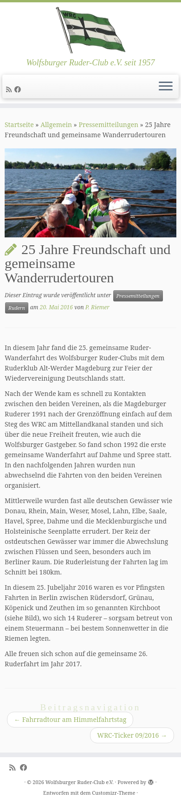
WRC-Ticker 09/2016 (132, 735)
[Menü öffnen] (166, 87)
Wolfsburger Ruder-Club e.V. (79, 781)
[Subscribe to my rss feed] (10, 89)
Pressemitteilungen (108, 124)
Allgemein (56, 124)
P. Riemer (97, 307)
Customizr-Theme (113, 792)
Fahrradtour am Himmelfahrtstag (70, 719)
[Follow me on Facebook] (19, 89)
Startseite (19, 124)
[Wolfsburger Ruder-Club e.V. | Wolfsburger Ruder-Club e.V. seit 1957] (90, 30)
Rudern (16, 308)
